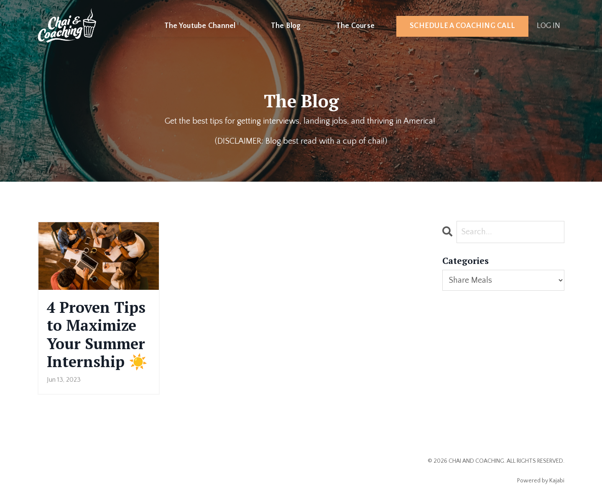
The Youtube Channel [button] (200, 26)
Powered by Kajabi (540, 480)
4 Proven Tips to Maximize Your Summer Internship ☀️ (97, 334)
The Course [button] (355, 26)
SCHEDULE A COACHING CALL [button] (462, 26)
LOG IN (548, 26)
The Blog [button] (286, 26)
